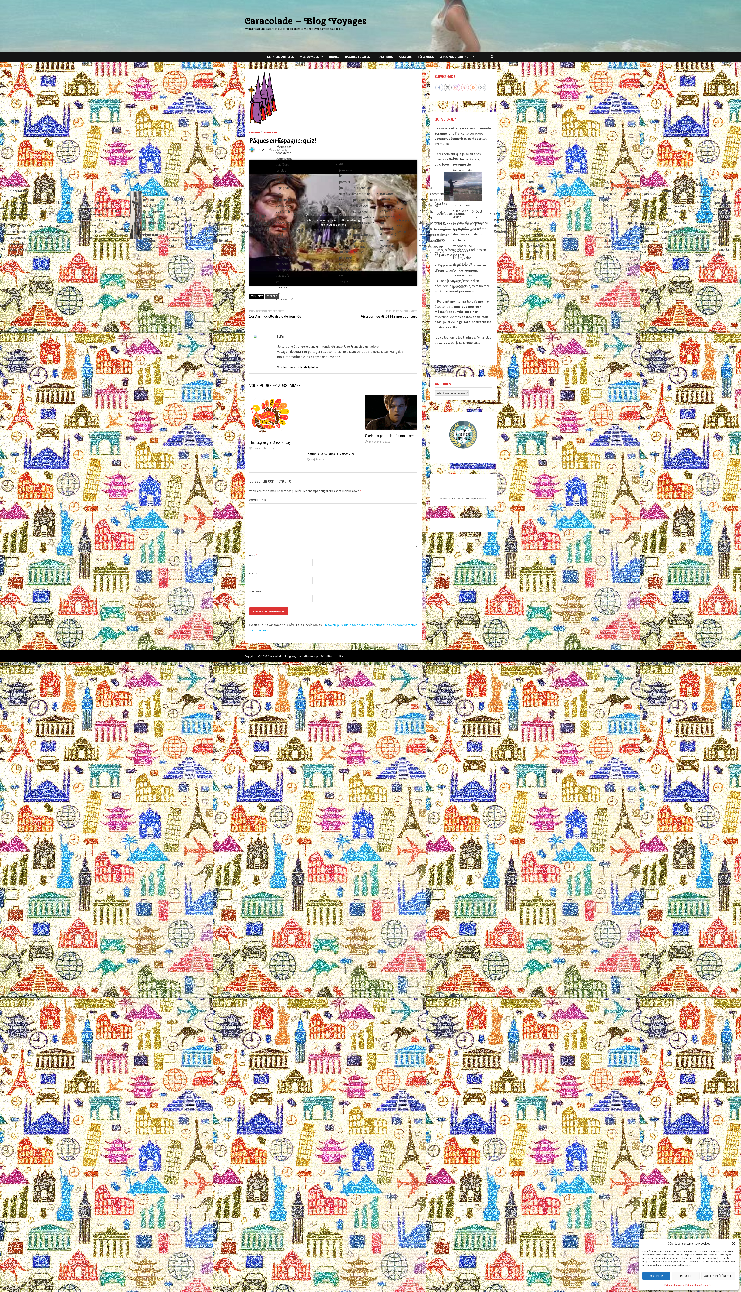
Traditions (384, 57)
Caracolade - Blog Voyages (285, 645)
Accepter (656, 1276)
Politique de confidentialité (698, 1285)
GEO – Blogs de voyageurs (476, 498)
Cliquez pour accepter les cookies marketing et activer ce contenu (333, 222)
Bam (342, 645)
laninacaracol (455, 498)
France (334, 57)
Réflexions (426, 57)
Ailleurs (405, 57)
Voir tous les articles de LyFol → (297, 367)
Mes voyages (309, 57)
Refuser (686, 1276)
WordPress (328, 645)
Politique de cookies (674, 1285)
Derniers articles (280, 57)
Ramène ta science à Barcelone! (331, 431)
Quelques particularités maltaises (390, 435)
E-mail (254, 562)
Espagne (254, 132)
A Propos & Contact (455, 57)
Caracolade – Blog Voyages (305, 21)
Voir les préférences (718, 1276)
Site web (255, 580)
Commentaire (259, 489)
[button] (733, 1244)
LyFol (264, 149)
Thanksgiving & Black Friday (270, 442)
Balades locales (357, 57)
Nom (253, 544)
